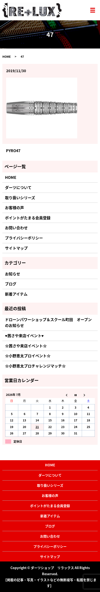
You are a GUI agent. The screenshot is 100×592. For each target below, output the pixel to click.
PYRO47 (13, 150)
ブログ (10, 284)
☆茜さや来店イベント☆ (26, 346)
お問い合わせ (16, 227)
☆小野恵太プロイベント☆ (27, 355)
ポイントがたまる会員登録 (27, 218)
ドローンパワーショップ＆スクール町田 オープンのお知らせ (48, 322)
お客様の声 (14, 207)
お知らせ (12, 274)
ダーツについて (18, 187)
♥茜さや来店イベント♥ (24, 335)
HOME (6, 56)
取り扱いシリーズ (20, 197)
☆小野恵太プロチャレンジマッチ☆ (35, 366)
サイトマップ (16, 248)
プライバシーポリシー (24, 238)
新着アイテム (16, 294)
